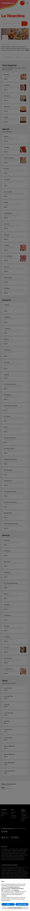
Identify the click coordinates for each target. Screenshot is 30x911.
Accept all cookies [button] (22, 904)
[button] (28, 881)
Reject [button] (8, 904)
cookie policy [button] (16, 890)
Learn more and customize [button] (15, 907)
